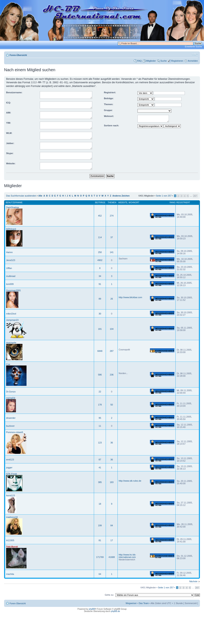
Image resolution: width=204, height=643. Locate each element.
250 (100, 252)
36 (111, 442)
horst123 (10, 495)
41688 (112, 557)
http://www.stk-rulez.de (130, 480)
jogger (9, 467)
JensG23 (10, 260)
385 (100, 482)
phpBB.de (115, 611)
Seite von (163, 195)
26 (111, 298)
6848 (99, 351)
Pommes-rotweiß (14, 432)
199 (100, 525)
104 (111, 329)
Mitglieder (151, 61)
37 (111, 237)
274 (111, 215)
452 (100, 215)
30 (100, 313)
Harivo (9, 252)
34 (100, 276)
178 (100, 404)
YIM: (8, 122)
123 (100, 442)
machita (10, 574)
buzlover (10, 425)
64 (100, 574)
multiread (10, 276)
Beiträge (100, 202)
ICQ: (8, 102)
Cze (8, 364)
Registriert (183, 202)
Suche (163, 61)
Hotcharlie (11, 342)
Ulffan (9, 268)
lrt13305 (10, 540)
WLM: (9, 133)
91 (100, 284)
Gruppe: (108, 110)
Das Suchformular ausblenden (21, 195)
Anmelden (193, 61)
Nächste (193, 581)
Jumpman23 (12, 320)
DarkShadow (12, 207)
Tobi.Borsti (12, 546)
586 (100, 374)
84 (111, 525)
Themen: (108, 104)
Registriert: (110, 92)
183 (111, 482)
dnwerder (11, 417)
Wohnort (134, 202)
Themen (112, 202)
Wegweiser (131, 603)
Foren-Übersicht (18, 55)
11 (100, 425)
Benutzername (14, 202)
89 (100, 298)
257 (195, 195)
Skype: (9, 153)
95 (100, 417)
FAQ (139, 61)
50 (111, 404)
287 (111, 351)
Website (122, 202)
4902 (99, 260)
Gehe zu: (109, 594)
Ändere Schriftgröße (195, 54)
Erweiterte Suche (193, 46)
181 (100, 329)
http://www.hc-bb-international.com (127, 555)
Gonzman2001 (13, 290)
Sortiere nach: (111, 125)
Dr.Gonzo (11, 391)
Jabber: (10, 143)
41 (100, 467)
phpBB (92, 609)
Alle (40, 195)
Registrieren (177, 61)
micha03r (10, 397)
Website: (11, 163)
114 (100, 237)
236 (111, 374)
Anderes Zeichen (121, 195)
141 (111, 252)
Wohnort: (109, 116)
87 (100, 459)
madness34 (12, 517)
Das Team (144, 603)
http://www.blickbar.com (130, 297)
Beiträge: (109, 98)
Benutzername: (14, 92)
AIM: (8, 112)
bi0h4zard (11, 229)
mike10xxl (11, 313)
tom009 (10, 284)
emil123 (10, 459)
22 (100, 391)
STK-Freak (11, 473)
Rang (173, 202)
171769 (100, 557)
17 (111, 540)
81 (100, 540)
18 (100, 503)
